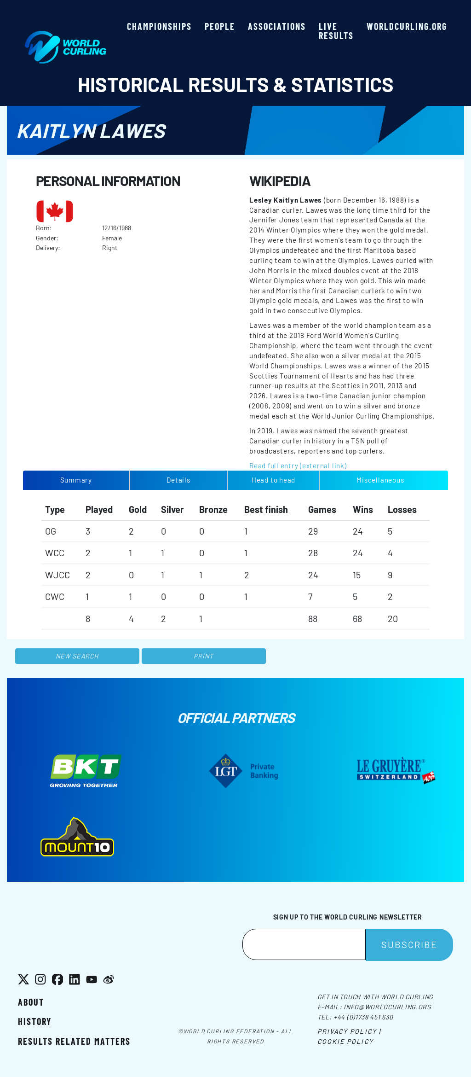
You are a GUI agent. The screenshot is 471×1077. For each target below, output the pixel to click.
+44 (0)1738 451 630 (363, 1017)
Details (178, 480)
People (220, 26)
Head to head (273, 480)
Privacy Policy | (349, 1031)
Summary (76, 480)
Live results (336, 31)
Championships (159, 26)
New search (77, 656)
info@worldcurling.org (387, 1007)
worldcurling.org (407, 26)
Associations (277, 26)
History (35, 1021)
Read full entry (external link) (298, 465)
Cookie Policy (345, 1041)
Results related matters (74, 1041)
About (31, 1001)
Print (204, 656)
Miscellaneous (380, 480)
